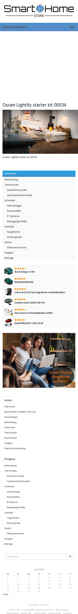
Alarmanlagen (14, 205)
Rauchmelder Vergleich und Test (20, 411)
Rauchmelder (14, 210)
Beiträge (9, 257)
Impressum (9, 406)
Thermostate (11, 184)
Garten (8, 242)
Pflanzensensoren (16, 247)
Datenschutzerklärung (14, 448)
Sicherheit (9, 200)
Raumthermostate (17, 190)
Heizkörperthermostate (19, 195)
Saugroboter (13, 231)
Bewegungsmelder (17, 221)
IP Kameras (13, 216)
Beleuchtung (11, 179)
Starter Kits (9, 427)
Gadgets (8, 252)
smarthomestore (15, 27)
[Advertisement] (31, 64)
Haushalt (9, 226)
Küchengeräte (14, 237)
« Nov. (6, 594)
